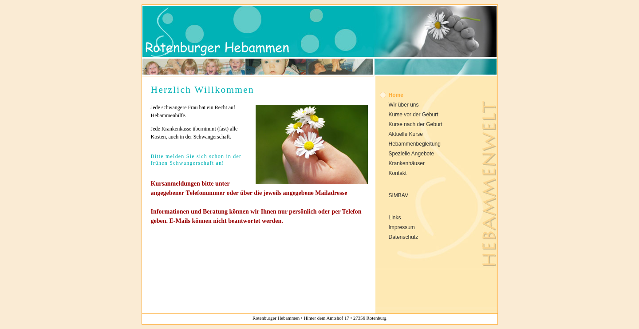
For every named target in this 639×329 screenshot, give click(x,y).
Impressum (402, 227)
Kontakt (398, 173)
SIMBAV (398, 195)
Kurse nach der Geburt (415, 124)
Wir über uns (404, 105)
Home (396, 95)
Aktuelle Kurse (406, 134)
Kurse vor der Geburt (413, 114)
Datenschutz (403, 237)
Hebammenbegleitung (415, 144)
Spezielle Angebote (411, 154)
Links (395, 217)
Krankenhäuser (407, 163)
